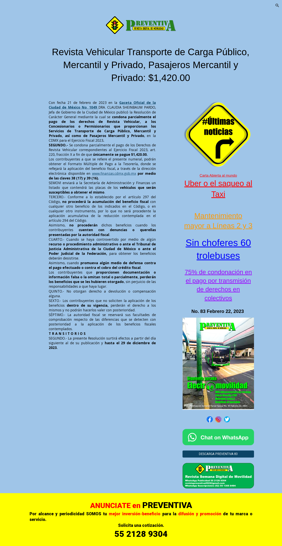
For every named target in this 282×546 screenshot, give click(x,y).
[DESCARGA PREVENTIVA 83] (218, 454)
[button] (277, 5)
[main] (150, 67)
